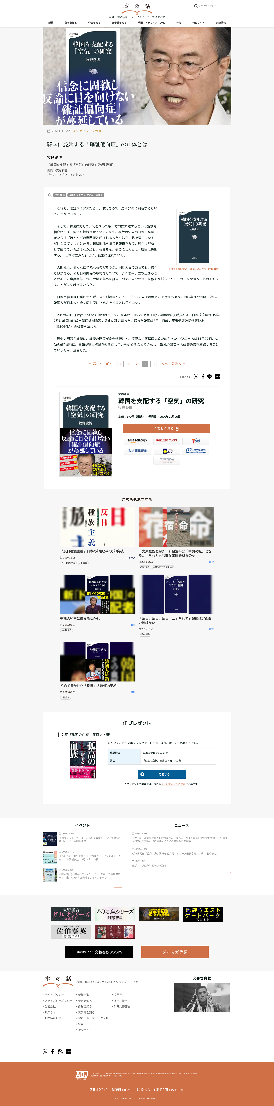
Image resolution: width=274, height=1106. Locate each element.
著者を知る (71, 22)
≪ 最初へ (95, 364)
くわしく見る (164, 428)
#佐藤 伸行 (66, 630)
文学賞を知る (119, 22)
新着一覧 (83, 994)
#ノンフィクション (72, 174)
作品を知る (94, 22)
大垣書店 (166, 461)
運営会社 (50, 1006)
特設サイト (198, 22)
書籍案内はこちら (99, 952)
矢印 (118, 887)
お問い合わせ (53, 1018)
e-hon (166, 451)
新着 (50, 22)
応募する (154, 774)
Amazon (137, 442)
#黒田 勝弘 (145, 634)
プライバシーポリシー (59, 1000)
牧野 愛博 (54, 157)
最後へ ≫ (179, 364)
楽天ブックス (166, 442)
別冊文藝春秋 (122, 1006)
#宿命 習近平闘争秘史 (163, 567)
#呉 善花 (65, 697)
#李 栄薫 (83, 563)
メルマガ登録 (175, 951)
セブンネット (195, 442)
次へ (165, 364)
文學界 (118, 994)
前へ (109, 364)
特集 (178, 22)
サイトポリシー (54, 994)
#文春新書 (61, 170)
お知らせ (50, 1012)
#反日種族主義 (68, 563)
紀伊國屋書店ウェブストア (137, 451)
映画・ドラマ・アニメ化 (151, 22)
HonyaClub (195, 451)
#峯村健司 (145, 567)
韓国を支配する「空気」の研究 (86, 195)
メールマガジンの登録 (173, 783)
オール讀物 (121, 1000)
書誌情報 (221, 22)
